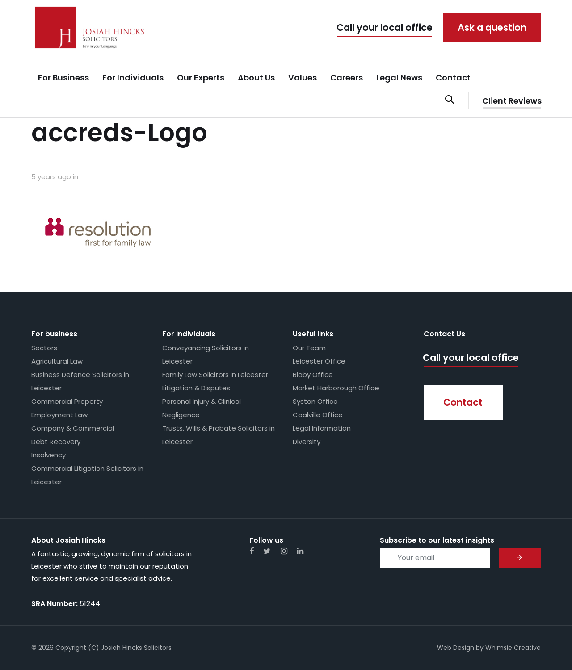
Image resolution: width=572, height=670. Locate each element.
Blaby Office (313, 374)
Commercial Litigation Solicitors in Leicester (87, 475)
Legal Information (322, 428)
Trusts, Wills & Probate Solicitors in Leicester (218, 434)
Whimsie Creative (513, 647)
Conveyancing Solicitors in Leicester (205, 354)
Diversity (306, 441)
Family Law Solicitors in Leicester (215, 374)
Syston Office (315, 401)
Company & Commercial (72, 428)
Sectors (44, 347)
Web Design (455, 647)
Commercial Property (67, 401)
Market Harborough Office (336, 388)
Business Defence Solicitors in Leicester (80, 381)
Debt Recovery (55, 441)
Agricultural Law (57, 361)
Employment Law (59, 414)
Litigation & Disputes (196, 388)
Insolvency (48, 455)
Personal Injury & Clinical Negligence (201, 408)
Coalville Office (318, 414)
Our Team (309, 347)
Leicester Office (319, 361)
